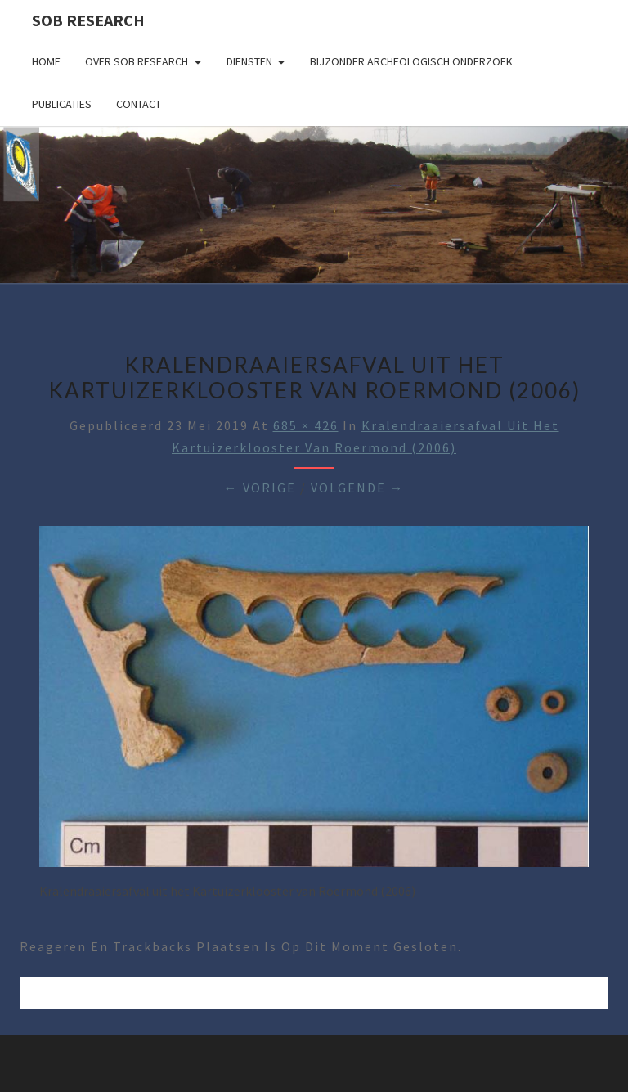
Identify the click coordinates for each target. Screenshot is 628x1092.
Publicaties (62, 104)
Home (46, 61)
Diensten (249, 61)
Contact (138, 104)
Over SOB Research (136, 61)
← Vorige (260, 487)
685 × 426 (306, 425)
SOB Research (88, 20)
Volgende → (358, 487)
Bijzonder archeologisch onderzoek (411, 61)
